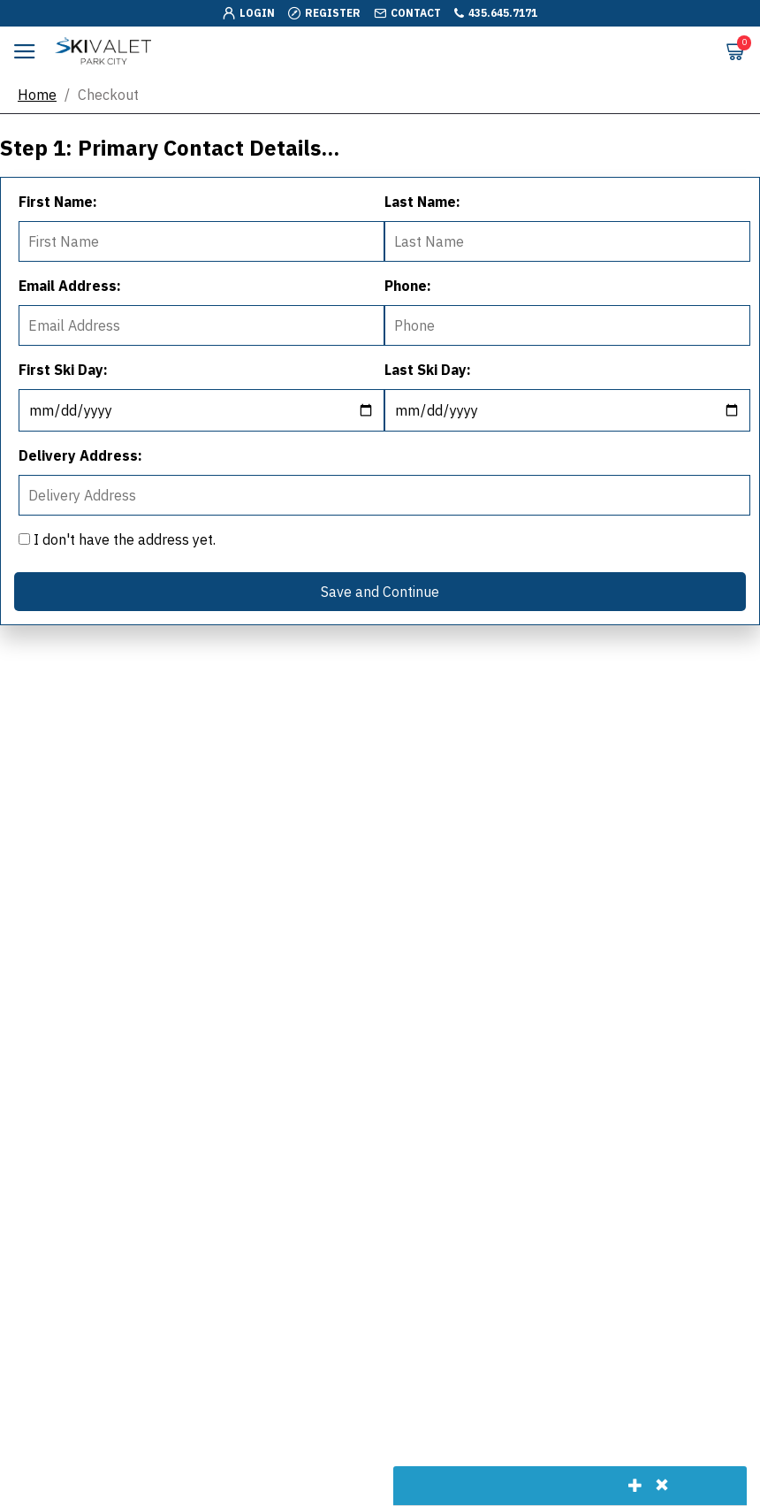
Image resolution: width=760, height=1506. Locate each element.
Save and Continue (380, 591)
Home (37, 94)
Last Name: (422, 201)
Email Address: (70, 285)
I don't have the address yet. (117, 539)
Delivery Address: (80, 455)
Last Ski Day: (427, 369)
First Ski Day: (63, 369)
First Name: (58, 201)
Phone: (407, 285)
